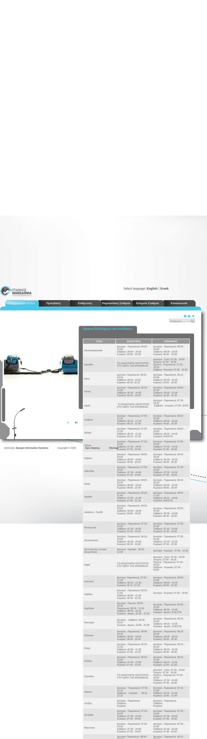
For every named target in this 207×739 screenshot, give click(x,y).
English (152, 288)
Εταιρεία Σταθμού (147, 303)
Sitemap (113, 448)
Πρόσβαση (53, 303)
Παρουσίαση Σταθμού (116, 303)
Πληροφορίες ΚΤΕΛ (22, 303)
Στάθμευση (85, 303)
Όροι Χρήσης (92, 448)
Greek (164, 288)
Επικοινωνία (179, 303)
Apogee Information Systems (32, 448)
